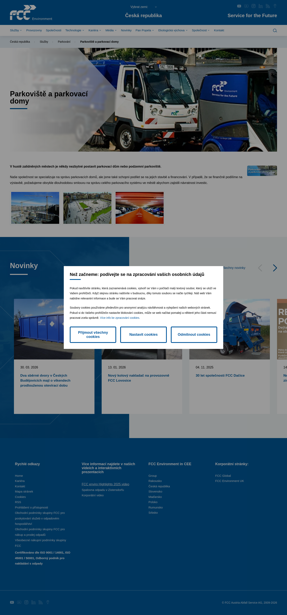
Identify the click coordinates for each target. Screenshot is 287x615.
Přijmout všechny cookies (93, 335)
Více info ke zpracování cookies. (120, 317)
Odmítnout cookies (194, 335)
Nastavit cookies (143, 335)
